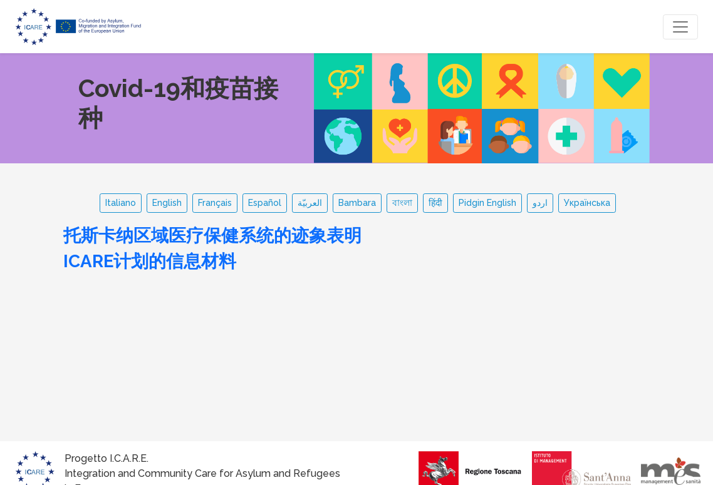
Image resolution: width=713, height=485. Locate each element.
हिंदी (435, 203)
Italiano (120, 203)
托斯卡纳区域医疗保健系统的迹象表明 (212, 235)
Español (264, 203)
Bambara (357, 203)
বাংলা (402, 203)
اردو (540, 203)
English (167, 203)
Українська (587, 203)
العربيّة (310, 203)
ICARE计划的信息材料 (149, 261)
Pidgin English (487, 203)
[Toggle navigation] (680, 26)
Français (215, 203)
